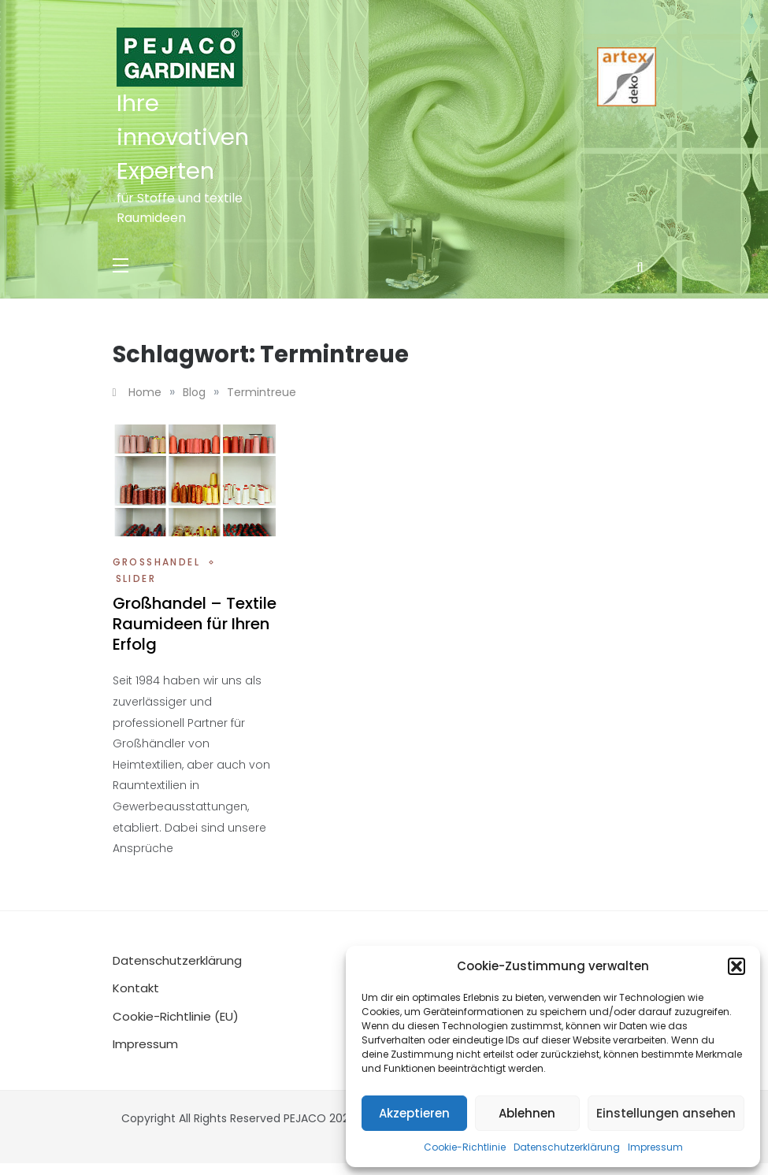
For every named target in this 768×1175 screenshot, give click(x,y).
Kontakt (136, 988)
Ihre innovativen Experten (183, 137)
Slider (136, 578)
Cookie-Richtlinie (465, 1147)
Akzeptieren (414, 1113)
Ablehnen (527, 1113)
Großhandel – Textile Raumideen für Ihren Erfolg (194, 623)
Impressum (655, 1147)
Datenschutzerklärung (567, 1147)
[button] (736, 966)
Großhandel (156, 562)
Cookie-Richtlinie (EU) (176, 1016)
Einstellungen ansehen (666, 1113)
